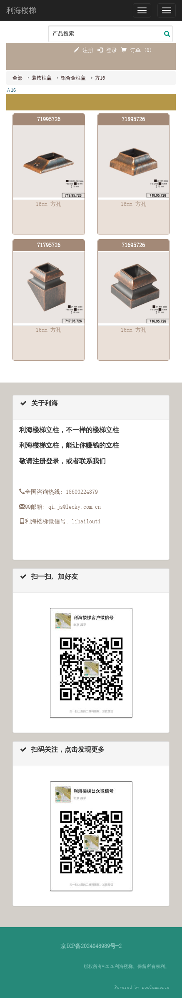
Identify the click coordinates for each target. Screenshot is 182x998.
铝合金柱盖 (73, 77)
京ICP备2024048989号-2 (91, 946)
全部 (17, 77)
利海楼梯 (21, 10)
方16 (100, 77)
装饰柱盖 (42, 77)
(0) (148, 50)
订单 (132, 50)
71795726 (48, 245)
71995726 (48, 119)
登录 (107, 50)
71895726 (133, 119)
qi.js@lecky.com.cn (74, 507)
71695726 (133, 245)
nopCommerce (156, 987)
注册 (83, 50)
